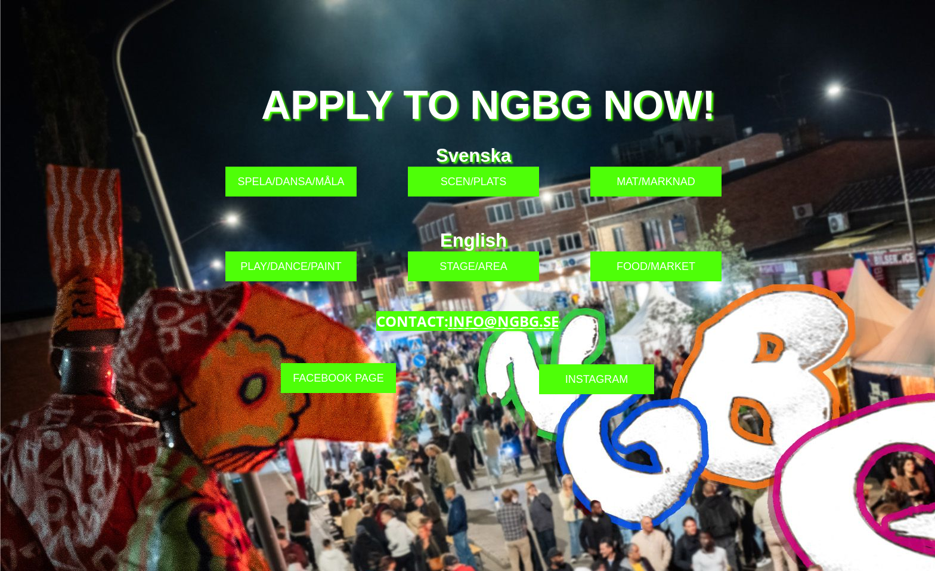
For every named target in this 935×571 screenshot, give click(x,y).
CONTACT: (412, 321)
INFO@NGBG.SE (503, 321)
